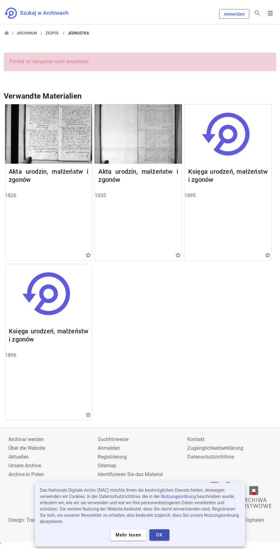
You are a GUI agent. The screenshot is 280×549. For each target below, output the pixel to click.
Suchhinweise (113, 439)
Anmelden (234, 14)
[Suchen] (257, 13)
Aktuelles (18, 457)
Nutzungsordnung (178, 496)
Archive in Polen (26, 474)
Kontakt (196, 439)
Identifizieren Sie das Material (130, 474)
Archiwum (27, 33)
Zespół (52, 33)
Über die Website (26, 448)
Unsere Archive (24, 466)
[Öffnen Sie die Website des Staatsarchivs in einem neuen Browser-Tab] (254, 498)
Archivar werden (26, 439)
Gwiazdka (88, 255)
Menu (270, 13)
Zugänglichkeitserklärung (215, 448)
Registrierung (112, 457)
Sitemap (107, 466)
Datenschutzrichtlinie (210, 457)
